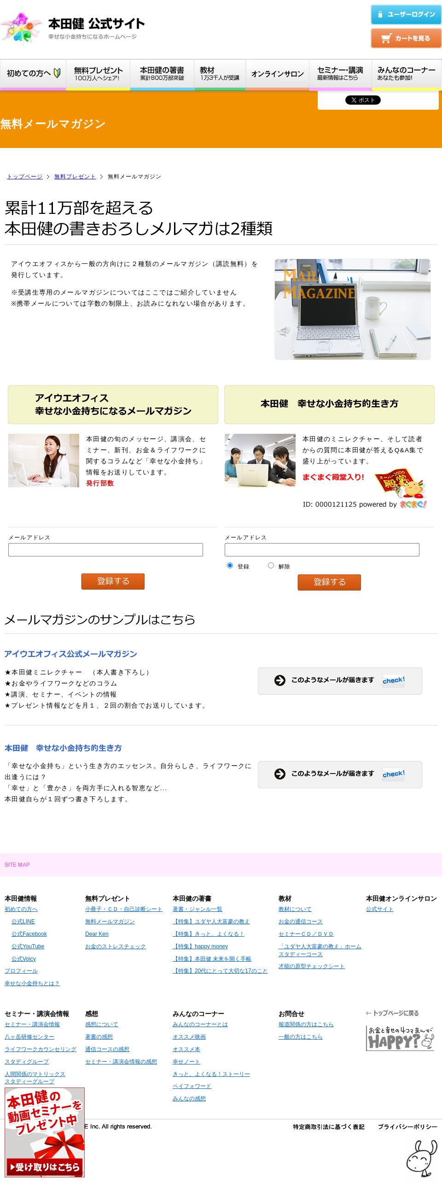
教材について (295, 909)
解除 (279, 566)
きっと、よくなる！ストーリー (211, 1074)
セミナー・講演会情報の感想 (121, 1061)
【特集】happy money (200, 946)
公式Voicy (24, 959)
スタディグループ (27, 1061)
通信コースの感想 (107, 1049)
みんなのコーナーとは (200, 1024)
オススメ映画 (189, 1037)
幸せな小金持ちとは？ (32, 983)
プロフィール (21, 971)
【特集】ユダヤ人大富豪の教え (211, 921)
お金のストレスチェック (115, 946)
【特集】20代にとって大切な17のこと (220, 971)
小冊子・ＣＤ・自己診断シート (124, 909)
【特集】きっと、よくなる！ (208, 934)
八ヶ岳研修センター (29, 1037)
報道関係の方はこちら (306, 1024)
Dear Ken (97, 934)
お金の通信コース (301, 921)
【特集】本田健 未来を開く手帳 (212, 959)
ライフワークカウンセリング (40, 1049)
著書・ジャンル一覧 (197, 909)
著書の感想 (99, 1037)
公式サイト (380, 909)
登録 (238, 566)
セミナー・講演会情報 (32, 1024)
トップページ (25, 176)
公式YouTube (28, 946)
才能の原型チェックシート (312, 966)
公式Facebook (29, 934)
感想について (101, 1024)
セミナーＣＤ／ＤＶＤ (306, 934)
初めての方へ (21, 909)
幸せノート (186, 1061)
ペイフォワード (192, 1086)
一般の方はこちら (301, 1037)
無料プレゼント (75, 176)
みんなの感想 (189, 1098)
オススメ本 (186, 1049)
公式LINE (23, 921)
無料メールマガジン (110, 921)
